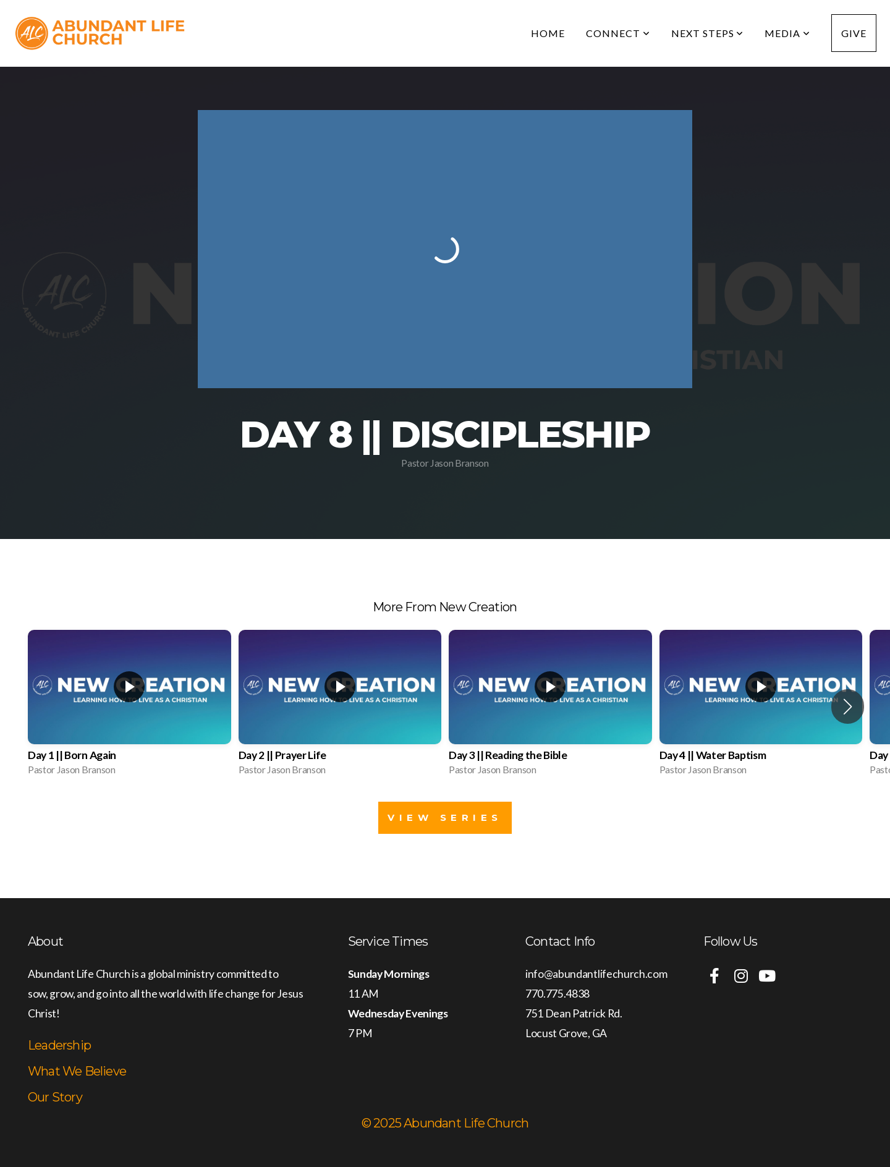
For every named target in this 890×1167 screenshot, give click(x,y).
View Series (445, 817)
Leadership (59, 1045)
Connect (618, 33)
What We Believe (77, 1071)
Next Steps (707, 33)
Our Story (55, 1097)
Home (548, 33)
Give (854, 33)
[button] (847, 706)
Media (787, 33)
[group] (129, 706)
